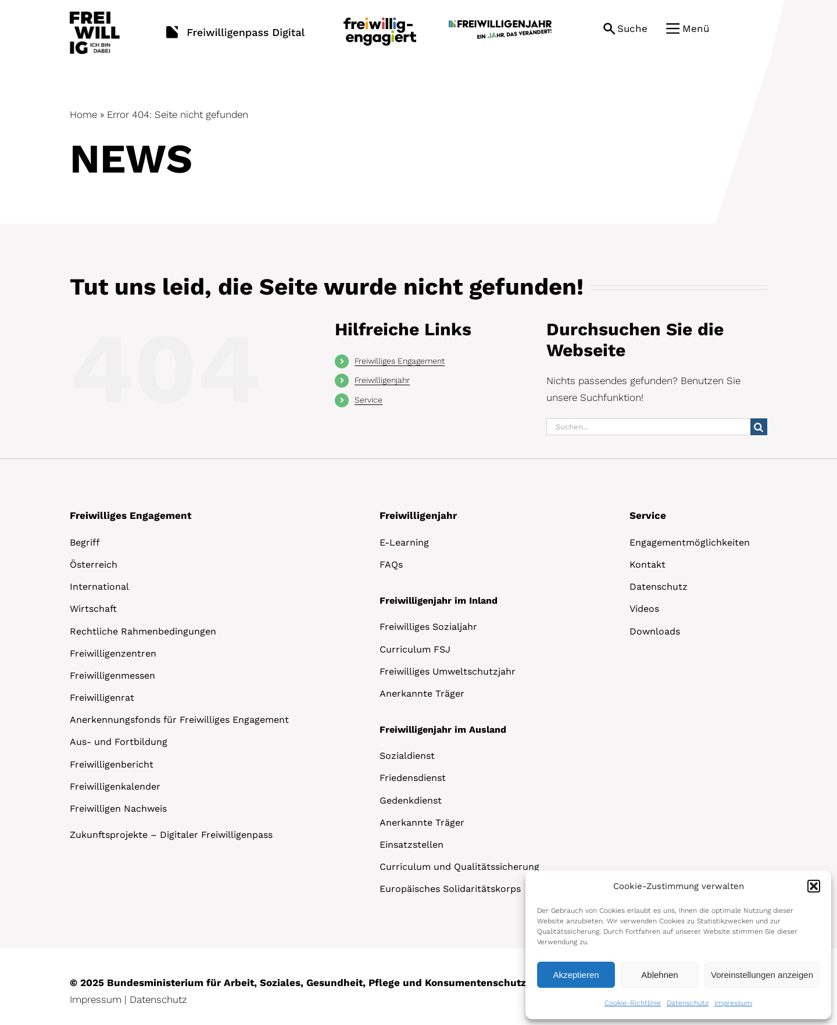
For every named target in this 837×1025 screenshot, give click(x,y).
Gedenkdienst (411, 800)
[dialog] (678, 944)
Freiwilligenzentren (113, 653)
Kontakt (647, 564)
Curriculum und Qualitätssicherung (459, 866)
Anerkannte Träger (422, 693)
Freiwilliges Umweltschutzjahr (448, 671)
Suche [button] (632, 28)
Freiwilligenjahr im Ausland (443, 729)
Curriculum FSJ (415, 649)
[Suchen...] (648, 426)
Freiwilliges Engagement (400, 360)
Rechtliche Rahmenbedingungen (143, 631)
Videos (644, 608)
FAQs (391, 564)
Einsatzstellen (411, 844)
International (99, 586)
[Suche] (758, 426)
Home (83, 114)
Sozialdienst (407, 755)
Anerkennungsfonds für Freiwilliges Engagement (179, 719)
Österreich (93, 564)
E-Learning (404, 542)
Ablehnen (659, 975)
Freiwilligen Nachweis (118, 808)
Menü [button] (695, 28)
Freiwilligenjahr (382, 380)
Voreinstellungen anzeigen (762, 975)
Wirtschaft (93, 608)
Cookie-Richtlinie (632, 1003)
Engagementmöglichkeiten (689, 542)
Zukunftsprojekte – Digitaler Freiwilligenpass (171, 834)
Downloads (654, 631)
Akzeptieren (576, 975)
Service (368, 399)
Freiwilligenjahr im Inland (439, 600)
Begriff (85, 542)
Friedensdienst (413, 777)
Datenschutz (688, 1003)
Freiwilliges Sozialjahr (428, 626)
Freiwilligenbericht (111, 764)
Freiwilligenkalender (115, 786)
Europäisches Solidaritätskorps (450, 888)
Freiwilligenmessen (112, 675)
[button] (814, 886)
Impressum (733, 1003)
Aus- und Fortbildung (118, 741)
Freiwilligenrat (102, 697)
